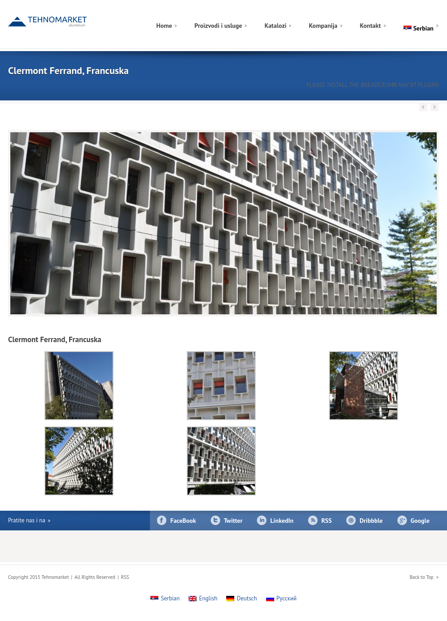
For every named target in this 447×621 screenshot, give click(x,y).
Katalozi (275, 26)
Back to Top (422, 577)
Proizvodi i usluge (218, 26)
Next (434, 107)
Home (164, 26)
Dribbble (370, 521)
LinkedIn (282, 521)
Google (420, 521)
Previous (423, 107)
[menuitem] (430, 15)
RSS (326, 521)
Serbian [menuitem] (170, 598)
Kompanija (323, 26)
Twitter (233, 521)
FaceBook (183, 521)
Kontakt (370, 26)
